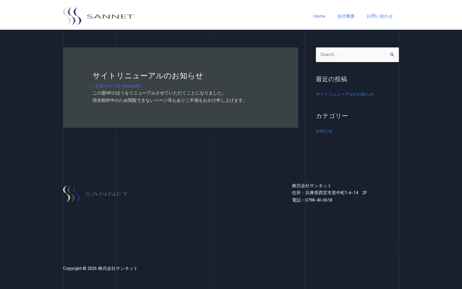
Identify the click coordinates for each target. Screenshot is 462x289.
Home (327, 16)
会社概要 (350, 16)
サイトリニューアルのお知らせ (347, 94)
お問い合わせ (381, 16)
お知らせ (104, 86)
